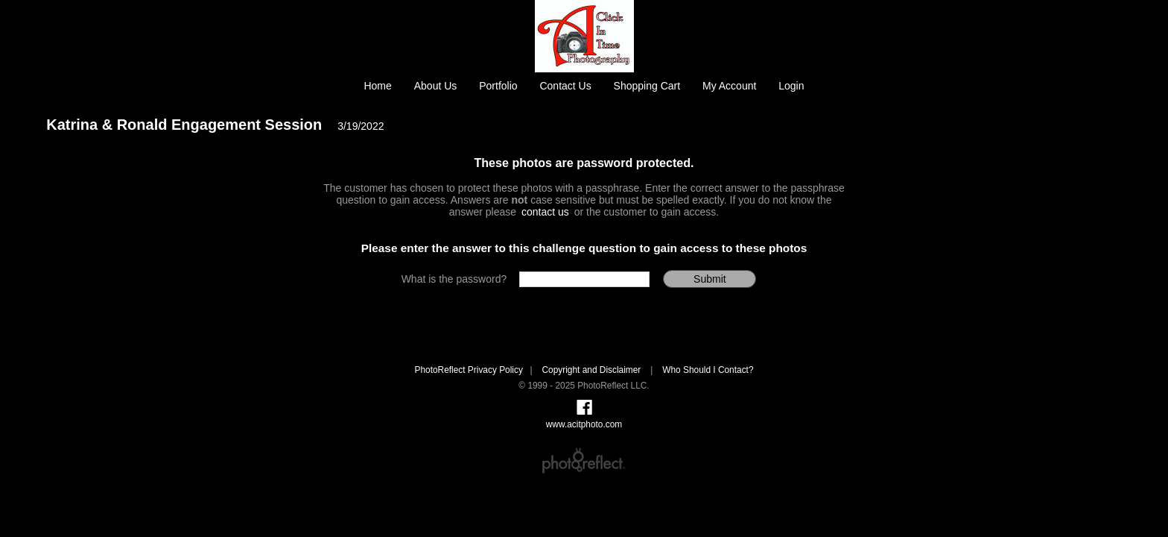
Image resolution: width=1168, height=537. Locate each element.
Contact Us (565, 86)
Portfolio (498, 86)
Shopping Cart (647, 86)
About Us (435, 86)
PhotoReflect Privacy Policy (468, 370)
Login (791, 86)
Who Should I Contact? (707, 370)
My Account (729, 86)
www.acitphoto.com (584, 424)
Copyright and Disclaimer (592, 370)
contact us (545, 212)
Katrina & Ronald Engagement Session (184, 124)
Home (377, 86)
